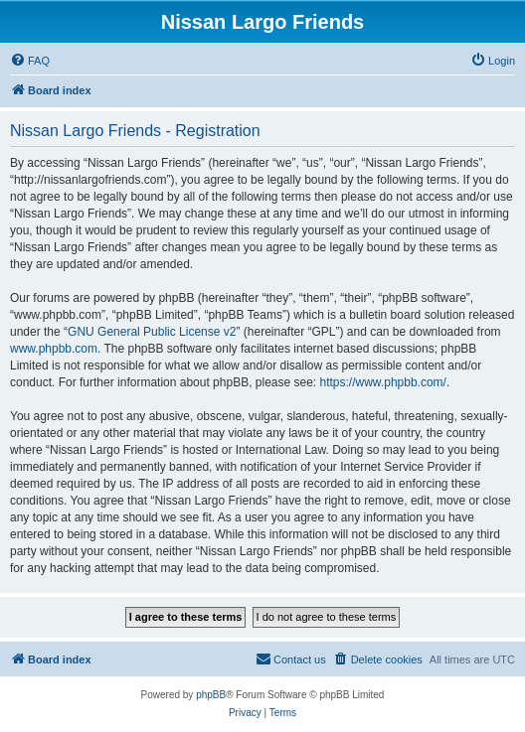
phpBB (211, 694)
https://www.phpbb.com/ (383, 382)
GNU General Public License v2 (152, 332)
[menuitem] (30, 61)
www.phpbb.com (53, 349)
